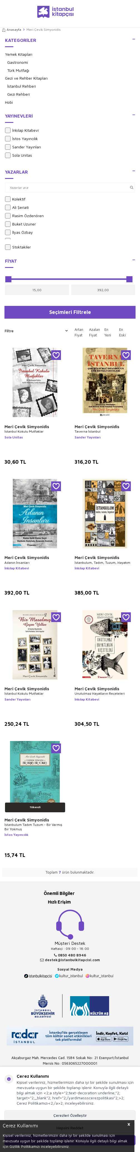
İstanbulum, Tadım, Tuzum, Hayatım (102, 562)
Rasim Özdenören (24, 216)
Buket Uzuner (20, 224)
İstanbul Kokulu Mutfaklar (24, 431)
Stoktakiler (18, 247)
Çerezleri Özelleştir (70, 1115)
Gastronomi (17, 62)
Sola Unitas (18, 155)
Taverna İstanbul (87, 431)
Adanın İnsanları (17, 562)
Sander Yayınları (23, 147)
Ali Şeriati (17, 207)
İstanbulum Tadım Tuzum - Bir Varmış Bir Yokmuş (33, 827)
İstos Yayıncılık (21, 138)
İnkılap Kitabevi (22, 130)
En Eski (122, 332)
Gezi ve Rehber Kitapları (26, 78)
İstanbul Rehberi (21, 86)
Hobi (9, 102)
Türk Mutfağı (18, 70)
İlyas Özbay (19, 232)
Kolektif (15, 199)
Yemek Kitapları (18, 54)
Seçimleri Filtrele (70, 312)
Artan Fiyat (79, 332)
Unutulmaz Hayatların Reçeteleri (100, 693)
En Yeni (107, 332)
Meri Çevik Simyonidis (26, 426)
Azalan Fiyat (94, 332)
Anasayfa (11, 29)
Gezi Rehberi (18, 94)
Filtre (36, 330)
